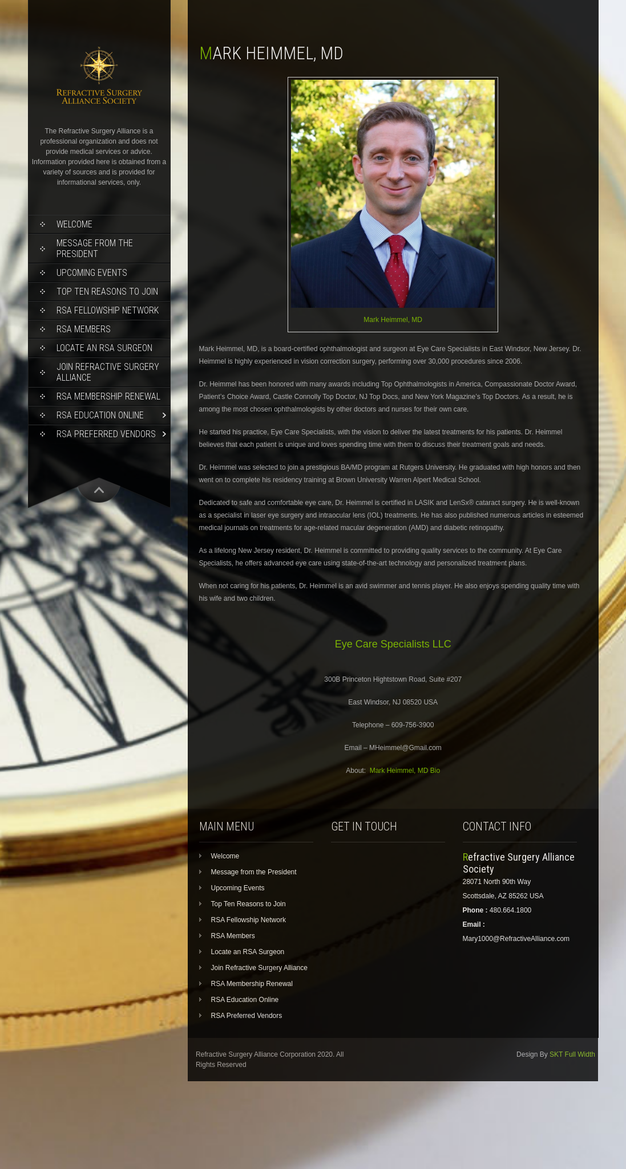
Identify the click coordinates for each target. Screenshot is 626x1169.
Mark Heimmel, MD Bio (405, 771)
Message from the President (94, 248)
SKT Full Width (572, 1054)
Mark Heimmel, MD (393, 320)
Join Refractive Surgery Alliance (107, 372)
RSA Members (83, 329)
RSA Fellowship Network (107, 310)
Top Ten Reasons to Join (107, 291)
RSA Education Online (100, 415)
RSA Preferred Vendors (106, 434)
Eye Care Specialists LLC (393, 644)
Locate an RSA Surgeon (104, 348)
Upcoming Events (91, 272)
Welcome (74, 224)
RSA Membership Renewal (108, 396)
